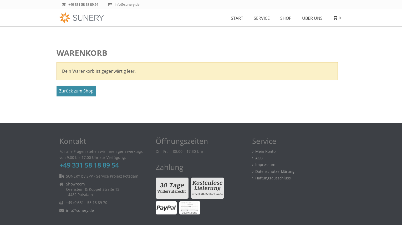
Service (262, 18)
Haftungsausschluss (271, 177)
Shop (286, 18)
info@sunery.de (127, 4)
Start (237, 18)
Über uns (312, 18)
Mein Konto (264, 151)
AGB (257, 157)
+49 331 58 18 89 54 (83, 4)
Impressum (263, 164)
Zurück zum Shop (76, 91)
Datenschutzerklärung (273, 171)
